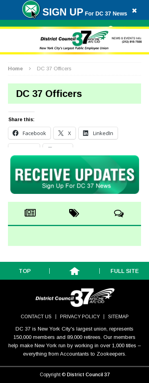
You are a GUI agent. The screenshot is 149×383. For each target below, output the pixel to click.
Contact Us (36, 316)
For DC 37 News (74, 13)
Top (25, 271)
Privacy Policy (80, 316)
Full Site (124, 271)
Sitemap (118, 316)
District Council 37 (88, 374)
